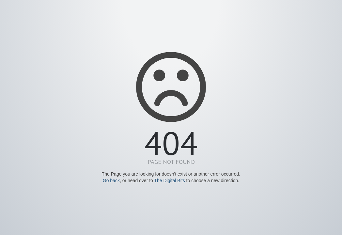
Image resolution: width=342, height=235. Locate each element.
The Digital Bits (169, 180)
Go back (111, 180)
